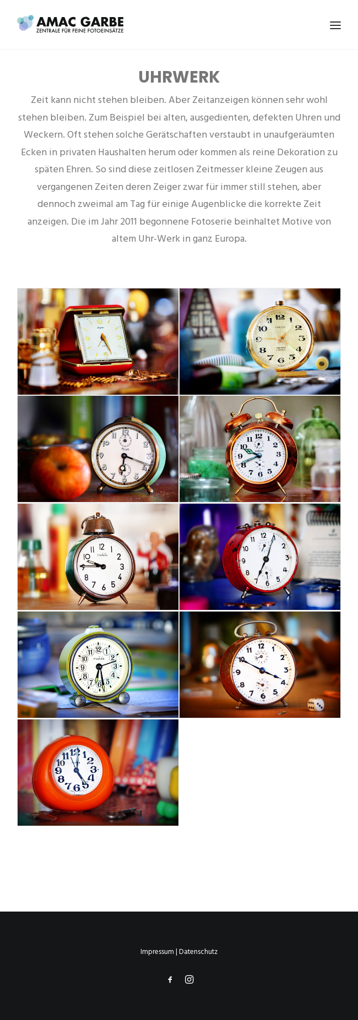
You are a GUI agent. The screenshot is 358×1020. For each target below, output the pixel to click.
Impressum (157, 952)
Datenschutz (198, 952)
